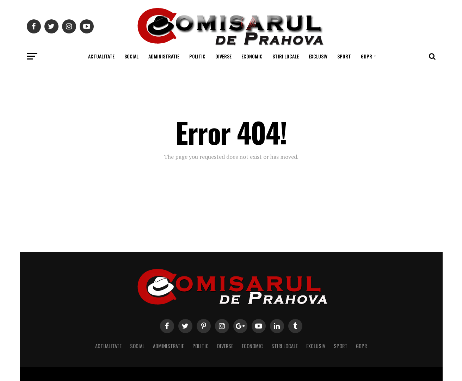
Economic (252, 56)
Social (131, 56)
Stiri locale (285, 56)
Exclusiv (318, 56)
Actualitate (101, 56)
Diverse (223, 56)
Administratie (163, 56)
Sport (344, 56)
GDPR (366, 56)
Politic (197, 56)
